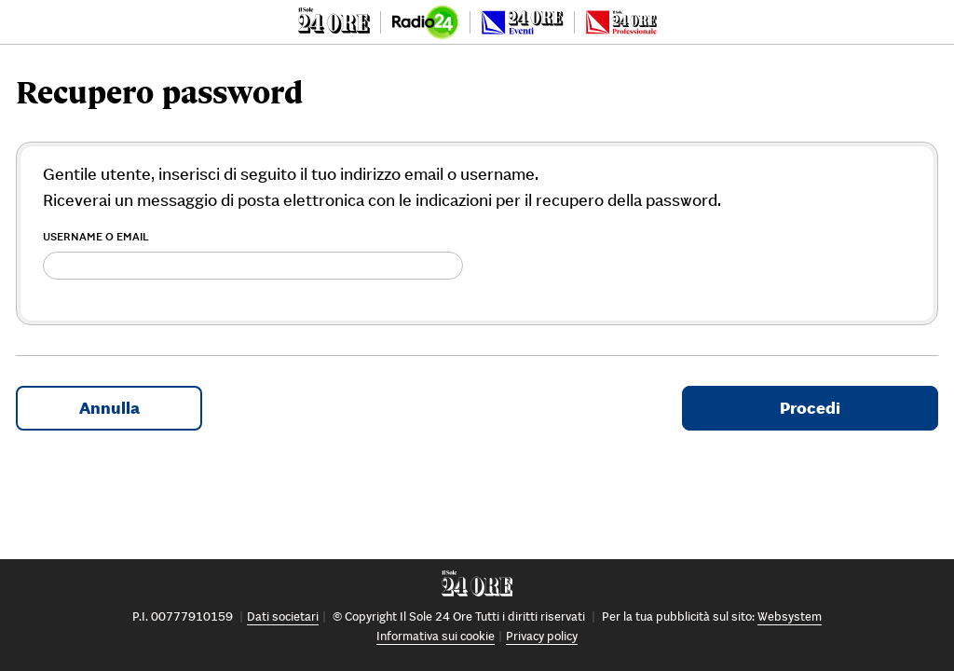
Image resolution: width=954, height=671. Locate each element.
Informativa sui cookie (435, 636)
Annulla (109, 407)
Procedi (810, 407)
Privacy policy (542, 636)
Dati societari (283, 616)
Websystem (789, 616)
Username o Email (96, 236)
